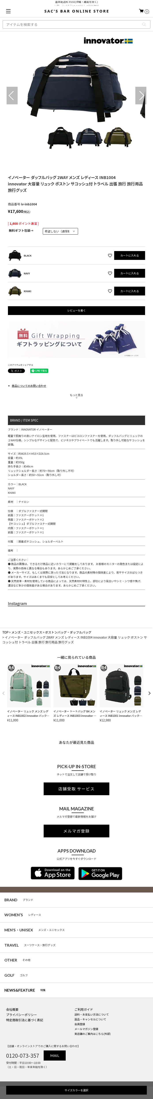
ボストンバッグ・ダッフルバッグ (68, 632)
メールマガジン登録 (86, 1029)
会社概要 (12, 1009)
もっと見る (76, 395)
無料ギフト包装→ (21, 230)
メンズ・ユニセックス (26, 632)
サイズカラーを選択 (76, 1090)
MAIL (54, 1055)
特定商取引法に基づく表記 (24, 1020)
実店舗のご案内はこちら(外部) (93, 1034)
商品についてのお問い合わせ (29, 385)
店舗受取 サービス (76, 788)
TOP (5, 632)
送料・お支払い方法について (92, 1014)
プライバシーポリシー (21, 1014)
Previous (12, 95)
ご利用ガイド (84, 1009)
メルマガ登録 (76, 831)
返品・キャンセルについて (90, 1019)
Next (140, 95)
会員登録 (80, 1024)
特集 (25, 990)
